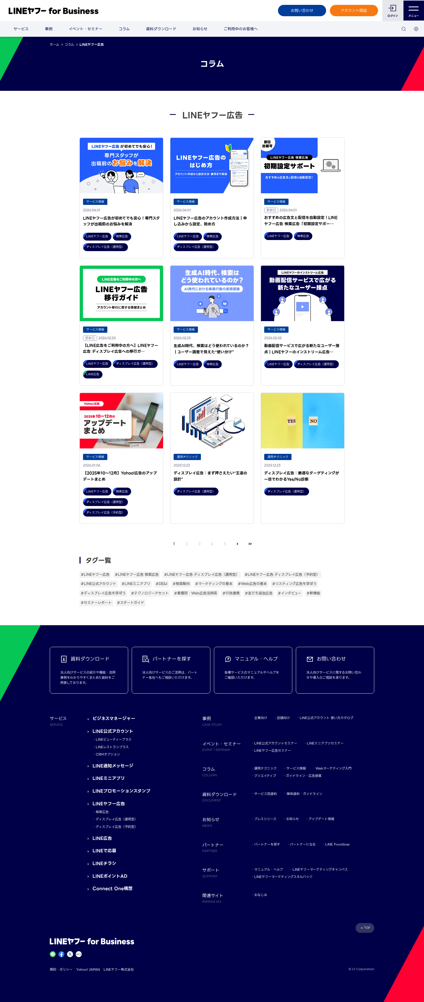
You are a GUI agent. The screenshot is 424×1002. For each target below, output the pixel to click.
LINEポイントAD (109, 876)
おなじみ (260, 894)
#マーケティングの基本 (214, 584)
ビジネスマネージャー (113, 718)
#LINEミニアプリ (136, 584)
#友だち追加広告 (259, 593)
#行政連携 (231, 593)
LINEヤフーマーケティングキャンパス (320, 869)
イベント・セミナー (85, 29)
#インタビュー (289, 593)
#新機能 (313, 593)
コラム (124, 29)
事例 (48, 29)
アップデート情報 (321, 818)
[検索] (404, 29)
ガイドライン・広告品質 (304, 775)
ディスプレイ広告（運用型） (117, 819)
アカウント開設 (353, 11)
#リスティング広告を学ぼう (294, 584)
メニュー (413, 10)
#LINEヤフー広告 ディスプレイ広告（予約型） (282, 574)
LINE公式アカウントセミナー (275, 743)
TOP (367, 928)
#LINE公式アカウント (98, 584)
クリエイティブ (265, 775)
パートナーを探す (267, 844)
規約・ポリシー (61, 969)
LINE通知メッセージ (112, 766)
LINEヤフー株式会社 (119, 969)
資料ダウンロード (161, 29)
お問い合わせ (301, 11)
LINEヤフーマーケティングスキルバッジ (283, 876)
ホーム (54, 44)
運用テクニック (265, 768)
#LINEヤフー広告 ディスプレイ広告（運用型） (201, 574)
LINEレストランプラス (112, 747)
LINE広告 (102, 838)
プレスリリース (265, 818)
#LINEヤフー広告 (95, 574)
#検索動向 (181, 584)
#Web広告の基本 (252, 584)
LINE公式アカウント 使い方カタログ (326, 717)
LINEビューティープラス (113, 739)
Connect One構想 (112, 888)
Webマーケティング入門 (334, 768)
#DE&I (161, 584)
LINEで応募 (104, 850)
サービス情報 (296, 768)
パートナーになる (303, 844)
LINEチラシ (104, 863)
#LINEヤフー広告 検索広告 (137, 574)
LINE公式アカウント (112, 731)
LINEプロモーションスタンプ (121, 791)
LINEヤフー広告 (108, 803)
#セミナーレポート (96, 602)
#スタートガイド (130, 602)
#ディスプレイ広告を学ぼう (103, 593)
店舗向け (283, 717)
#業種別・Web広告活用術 (195, 593)
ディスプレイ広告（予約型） (117, 826)
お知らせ (200, 29)
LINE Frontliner (337, 844)
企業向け (260, 717)
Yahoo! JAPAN (88, 969)
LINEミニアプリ (108, 778)
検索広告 (102, 811)
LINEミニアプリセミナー (325, 743)
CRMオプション (108, 754)
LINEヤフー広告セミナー (272, 750)
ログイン (392, 16)
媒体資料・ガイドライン (304, 793)
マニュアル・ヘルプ (268, 869)
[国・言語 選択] (416, 29)
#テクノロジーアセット (150, 593)
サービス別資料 (265, 793)
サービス (21, 29)
